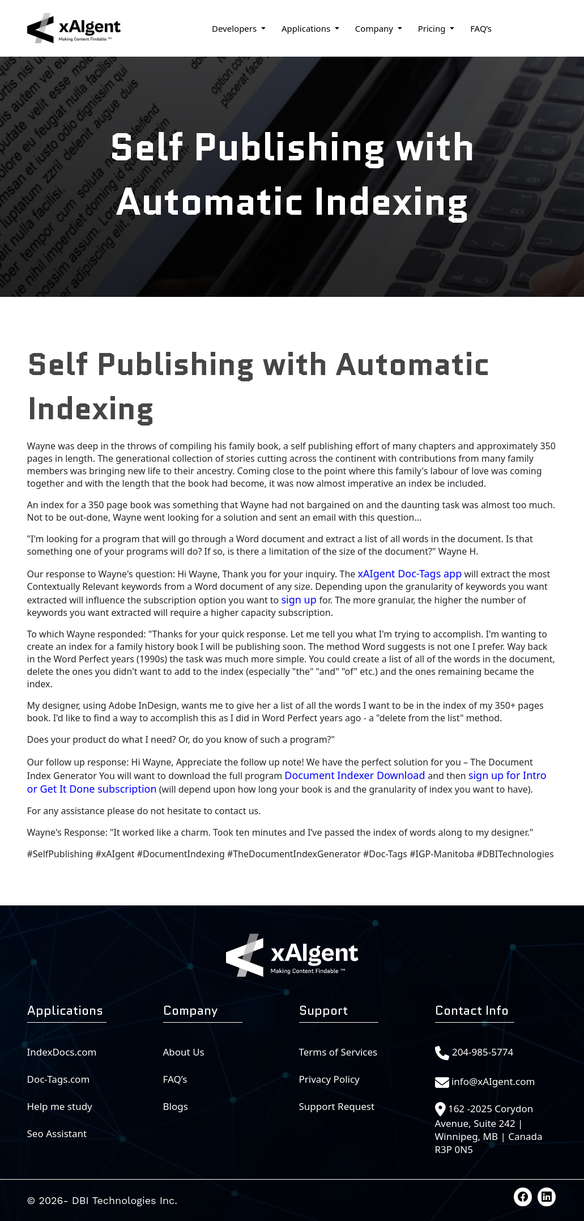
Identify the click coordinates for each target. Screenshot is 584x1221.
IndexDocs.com (62, 1051)
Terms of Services (338, 1051)
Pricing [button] (433, 28)
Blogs (175, 1106)
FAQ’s (481, 28)
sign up (300, 599)
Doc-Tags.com (58, 1079)
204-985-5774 (482, 1051)
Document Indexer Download (356, 775)
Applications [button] (307, 28)
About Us (183, 1051)
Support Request (337, 1106)
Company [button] (375, 28)
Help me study (59, 1106)
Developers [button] (235, 28)
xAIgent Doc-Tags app (410, 573)
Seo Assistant (57, 1133)
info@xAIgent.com (493, 1081)
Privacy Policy (329, 1079)
